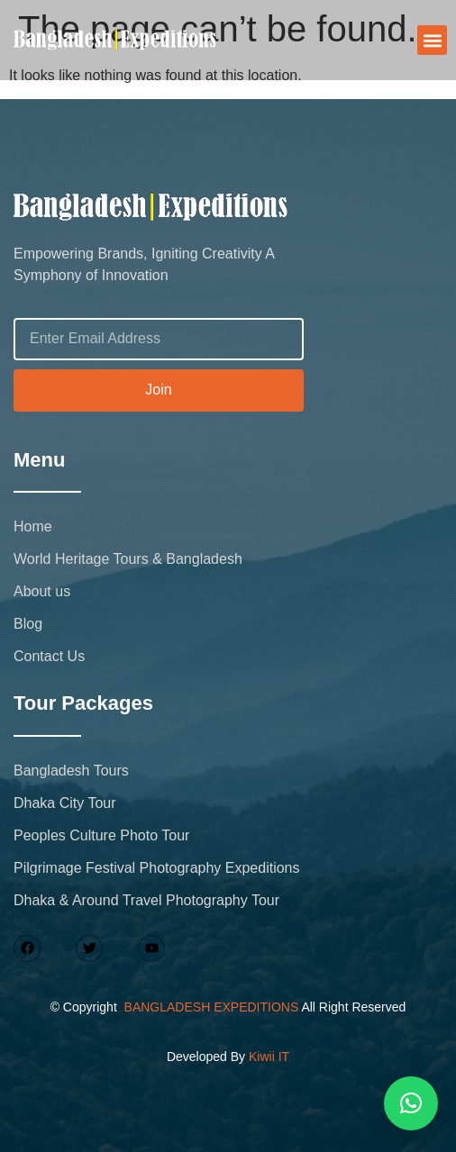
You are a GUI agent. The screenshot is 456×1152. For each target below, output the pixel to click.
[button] (432, 40)
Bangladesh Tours (71, 770)
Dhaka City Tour (65, 803)
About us (42, 591)
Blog (28, 623)
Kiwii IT (269, 1056)
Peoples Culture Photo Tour (101, 835)
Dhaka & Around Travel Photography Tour (146, 900)
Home (33, 526)
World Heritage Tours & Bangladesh (128, 559)
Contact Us (49, 656)
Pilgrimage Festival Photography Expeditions (157, 867)
